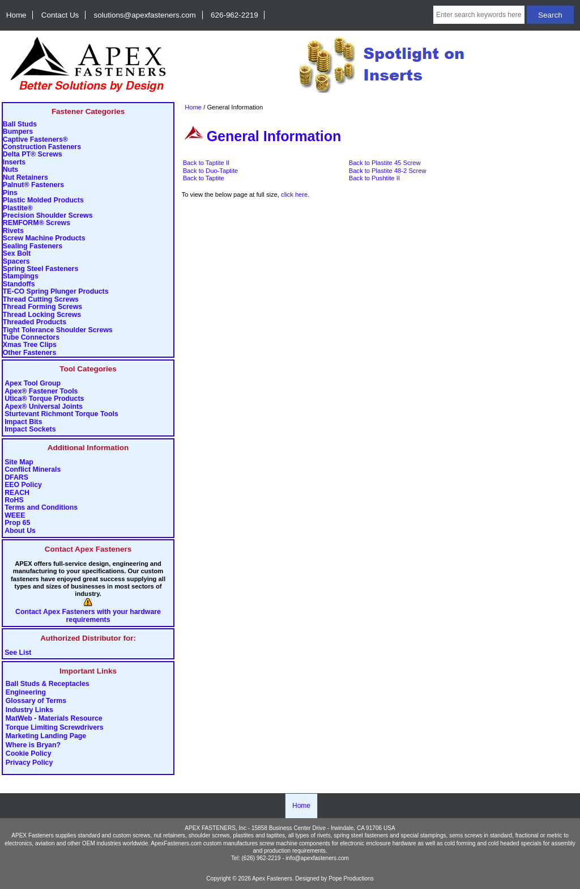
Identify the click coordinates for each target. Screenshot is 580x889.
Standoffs (19, 284)
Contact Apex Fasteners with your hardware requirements (88, 615)
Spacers (16, 261)
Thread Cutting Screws (41, 299)
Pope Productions (351, 878)
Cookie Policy (29, 754)
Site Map (19, 462)
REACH (17, 493)
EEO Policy (23, 485)
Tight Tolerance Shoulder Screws (58, 330)
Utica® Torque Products (44, 399)
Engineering (26, 693)
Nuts (10, 169)
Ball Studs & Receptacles (47, 684)
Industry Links (29, 710)
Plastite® (18, 208)
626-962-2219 (234, 15)
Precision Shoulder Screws (48, 215)
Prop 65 (17, 523)
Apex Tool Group (33, 383)
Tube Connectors (31, 337)
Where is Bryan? (33, 745)
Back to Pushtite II (374, 178)
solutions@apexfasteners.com (145, 15)
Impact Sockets (30, 429)
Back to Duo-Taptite (210, 170)
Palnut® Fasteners (33, 185)
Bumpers (18, 132)
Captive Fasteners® (35, 139)
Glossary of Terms (36, 701)
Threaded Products (34, 322)
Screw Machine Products (44, 238)
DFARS (16, 477)
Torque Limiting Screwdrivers (55, 727)
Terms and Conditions (41, 507)
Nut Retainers (25, 177)
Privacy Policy (29, 763)
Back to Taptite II (206, 162)
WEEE (15, 515)
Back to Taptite (203, 178)
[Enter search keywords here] (478, 15)
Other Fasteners (29, 353)
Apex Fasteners (272, 878)
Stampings (21, 276)
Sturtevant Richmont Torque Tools (61, 414)
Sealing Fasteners (32, 246)
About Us (20, 531)
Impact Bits (23, 422)
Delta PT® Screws (32, 154)
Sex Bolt (17, 253)
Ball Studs (20, 124)
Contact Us (60, 15)
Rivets (13, 231)
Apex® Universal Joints (44, 406)
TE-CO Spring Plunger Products (56, 291)
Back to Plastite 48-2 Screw (388, 170)
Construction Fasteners (42, 147)
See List (18, 653)
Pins (10, 193)
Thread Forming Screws (42, 307)
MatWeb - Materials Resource (54, 719)
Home (16, 15)
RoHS (14, 500)
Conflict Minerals (33, 469)
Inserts (14, 162)
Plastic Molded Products (43, 200)
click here (294, 194)
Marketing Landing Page (46, 736)
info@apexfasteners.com (317, 858)
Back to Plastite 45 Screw (385, 162)
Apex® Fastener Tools (41, 391)
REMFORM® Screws (36, 223)
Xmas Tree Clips (30, 345)
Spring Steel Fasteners (40, 269)
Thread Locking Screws (42, 315)
